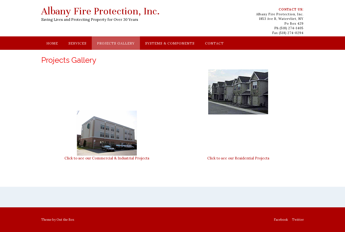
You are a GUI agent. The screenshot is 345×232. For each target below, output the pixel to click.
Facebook (281, 219)
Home (52, 43)
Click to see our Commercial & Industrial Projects (106, 158)
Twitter (298, 219)
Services (77, 43)
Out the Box (65, 220)
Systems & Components (170, 43)
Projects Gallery (116, 43)
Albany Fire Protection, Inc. (100, 11)
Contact (214, 43)
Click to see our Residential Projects (238, 158)
